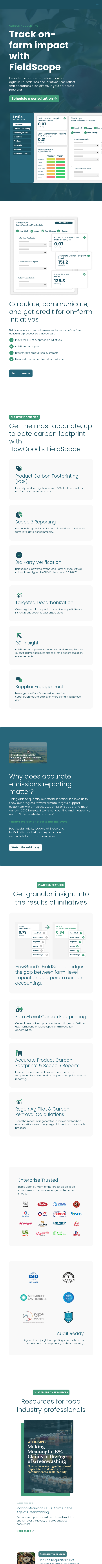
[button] (97, 4)
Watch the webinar (25, 850)
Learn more (21, 373)
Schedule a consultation (34, 98)
